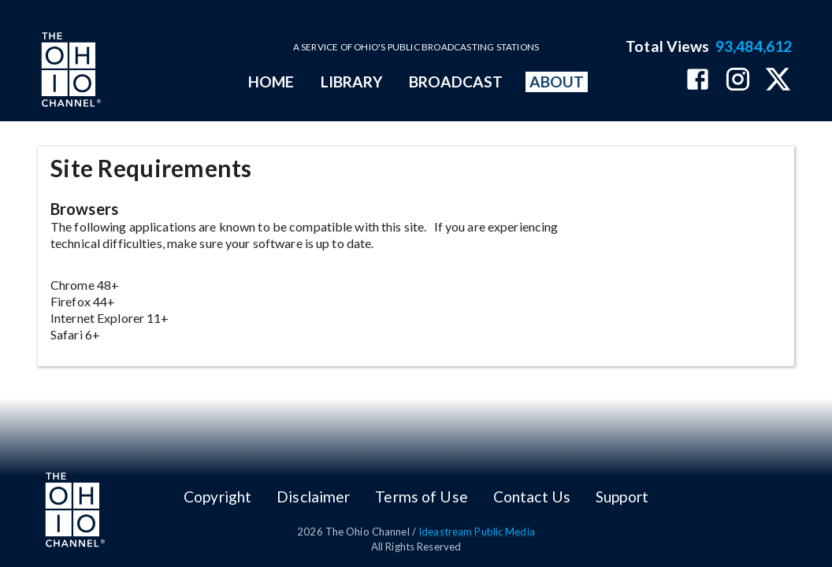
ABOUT (556, 81)
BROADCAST (456, 81)
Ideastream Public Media (476, 531)
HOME (271, 81)
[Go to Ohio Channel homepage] (69, 72)
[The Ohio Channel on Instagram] (738, 80)
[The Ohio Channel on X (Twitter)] (778, 80)
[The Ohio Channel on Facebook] (697, 80)
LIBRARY (352, 81)
